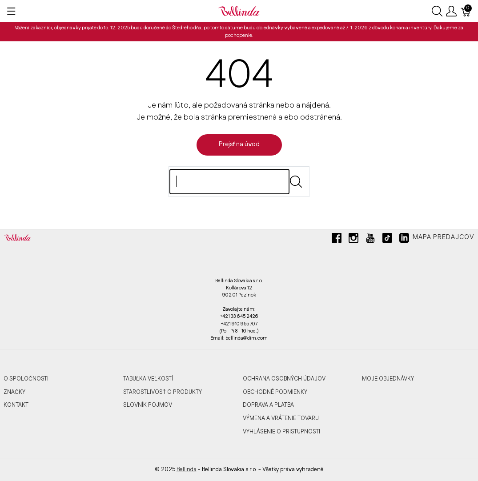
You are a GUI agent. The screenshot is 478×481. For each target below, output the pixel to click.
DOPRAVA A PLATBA (268, 405)
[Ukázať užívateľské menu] (451, 11)
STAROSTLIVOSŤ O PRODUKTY (162, 392)
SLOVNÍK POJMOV (147, 405)
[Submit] (296, 182)
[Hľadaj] (229, 181)
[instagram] (353, 241)
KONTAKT (16, 405)
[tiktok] (387, 241)
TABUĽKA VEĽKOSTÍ (148, 379)
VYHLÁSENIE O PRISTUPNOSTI (281, 432)
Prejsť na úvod (239, 144)
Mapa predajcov (443, 237)
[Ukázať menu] (11, 11)
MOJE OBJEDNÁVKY (388, 379)
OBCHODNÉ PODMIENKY (275, 392)
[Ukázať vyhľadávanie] (437, 11)
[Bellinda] (238, 10)
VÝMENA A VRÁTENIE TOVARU (281, 418)
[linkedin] (404, 241)
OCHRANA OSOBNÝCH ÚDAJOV (284, 379)
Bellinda (187, 469)
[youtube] (370, 241)
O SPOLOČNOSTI (26, 379)
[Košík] (466, 11)
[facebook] (336, 241)
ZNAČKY (14, 392)
